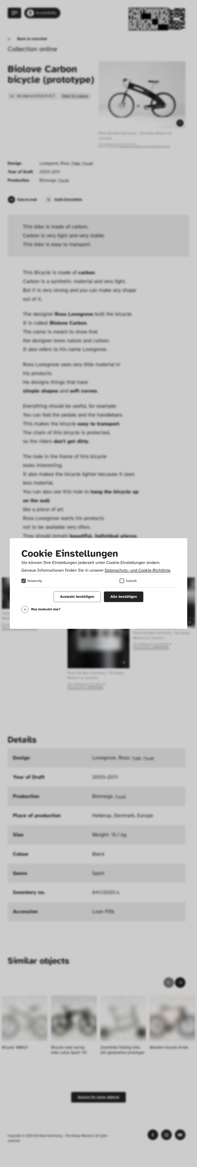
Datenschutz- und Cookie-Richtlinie (137, 570)
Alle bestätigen (123, 596)
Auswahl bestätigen (77, 596)
